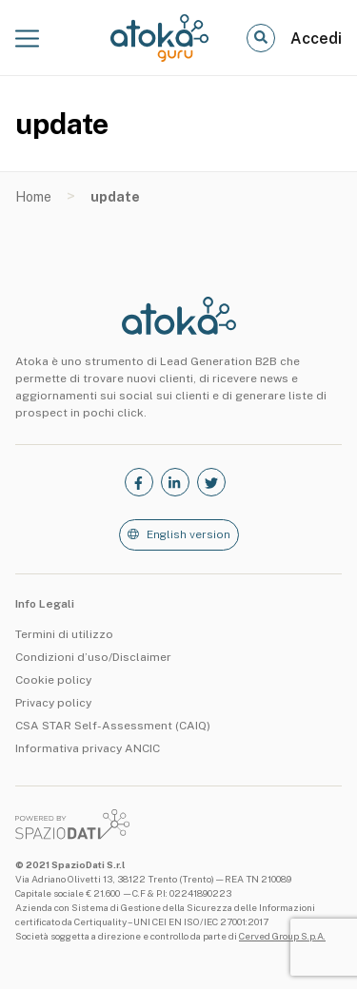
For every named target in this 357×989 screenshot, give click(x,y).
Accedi (316, 38)
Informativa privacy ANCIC (87, 748)
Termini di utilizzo (64, 634)
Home (33, 196)
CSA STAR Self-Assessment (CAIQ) (112, 725)
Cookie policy (53, 680)
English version (188, 534)
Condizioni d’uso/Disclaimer (93, 657)
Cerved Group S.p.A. (282, 935)
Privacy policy (53, 702)
